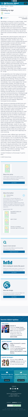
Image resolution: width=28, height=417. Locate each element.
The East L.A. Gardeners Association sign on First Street (17, 227)
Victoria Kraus (7, 13)
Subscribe (7, 380)
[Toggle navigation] (2, 3)
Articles (11, 6)
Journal (6, 6)
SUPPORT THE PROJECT (7, 357)
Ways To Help (21, 380)
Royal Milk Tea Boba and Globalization (16, 212)
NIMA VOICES (5, 323)
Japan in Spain (14, 219)
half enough (3, 8)
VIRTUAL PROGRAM (7, 341)
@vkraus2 (8, 196)
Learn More (14, 182)
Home (2, 6)
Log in (25, 3)
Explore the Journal (14, 251)
